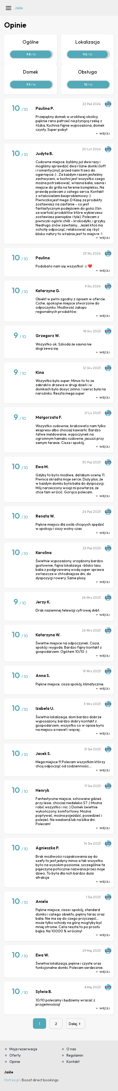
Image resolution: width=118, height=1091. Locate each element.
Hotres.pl (11, 1080)
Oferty (15, 1055)
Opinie (14, 1061)
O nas (71, 1049)
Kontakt (73, 1061)
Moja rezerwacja (23, 1049)
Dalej (75, 1023)
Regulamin (74, 1055)
